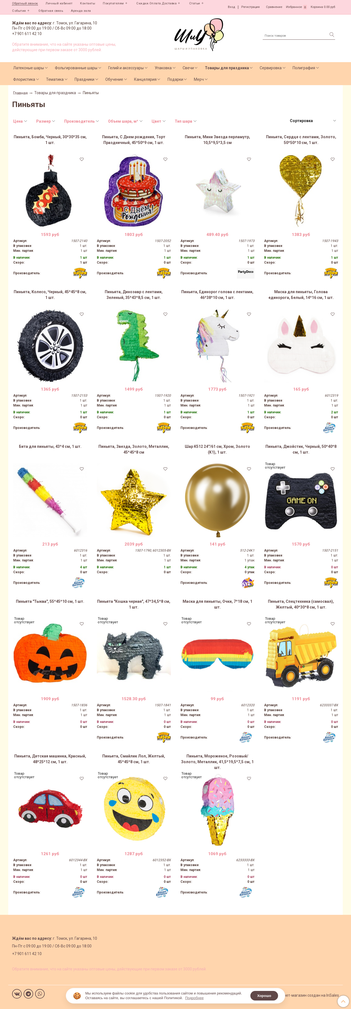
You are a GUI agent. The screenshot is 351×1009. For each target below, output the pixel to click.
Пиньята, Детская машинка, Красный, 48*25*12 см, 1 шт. (50, 759)
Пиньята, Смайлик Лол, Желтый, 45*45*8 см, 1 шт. (133, 759)
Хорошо (264, 996)
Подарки (175, 79)
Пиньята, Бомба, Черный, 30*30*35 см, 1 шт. (50, 140)
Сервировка (271, 68)
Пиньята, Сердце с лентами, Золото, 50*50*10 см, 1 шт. (301, 140)
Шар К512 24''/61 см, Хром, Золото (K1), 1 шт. (217, 449)
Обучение (114, 79)
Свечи (188, 68)
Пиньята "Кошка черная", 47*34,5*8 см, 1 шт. (133, 604)
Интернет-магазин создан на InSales (306, 995)
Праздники (84, 79)
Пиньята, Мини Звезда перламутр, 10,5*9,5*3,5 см (217, 140)
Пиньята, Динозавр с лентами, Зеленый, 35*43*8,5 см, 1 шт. (134, 295)
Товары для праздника (227, 68)
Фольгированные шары (76, 68)
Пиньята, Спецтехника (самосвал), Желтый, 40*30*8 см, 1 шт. (301, 604)
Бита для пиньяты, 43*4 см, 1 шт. (50, 446)
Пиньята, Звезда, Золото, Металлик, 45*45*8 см (133, 449)
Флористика (24, 79)
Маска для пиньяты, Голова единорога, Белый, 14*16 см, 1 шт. (301, 295)
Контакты (87, 3)
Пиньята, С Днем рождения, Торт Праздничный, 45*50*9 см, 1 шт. (133, 140)
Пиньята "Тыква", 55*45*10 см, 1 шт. (50, 601)
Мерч (199, 79)
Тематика (55, 79)
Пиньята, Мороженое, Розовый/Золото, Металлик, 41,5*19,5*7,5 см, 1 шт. (217, 762)
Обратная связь (50, 11)
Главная (20, 93)
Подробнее (194, 998)
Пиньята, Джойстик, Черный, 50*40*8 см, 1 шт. (300, 449)
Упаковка (163, 68)
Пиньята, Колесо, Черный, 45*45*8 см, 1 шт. (50, 295)
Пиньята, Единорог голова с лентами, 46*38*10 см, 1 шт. (217, 295)
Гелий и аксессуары (126, 68)
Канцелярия (145, 79)
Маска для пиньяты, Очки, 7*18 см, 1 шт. (217, 604)
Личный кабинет (59, 3)
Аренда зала (81, 11)
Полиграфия (304, 68)
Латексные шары (28, 68)
